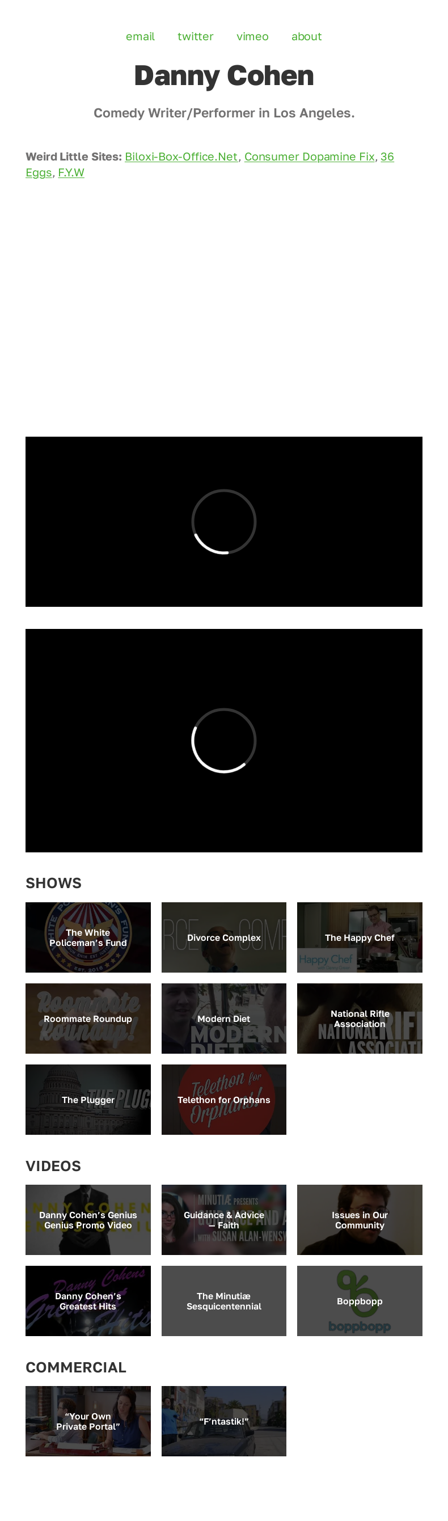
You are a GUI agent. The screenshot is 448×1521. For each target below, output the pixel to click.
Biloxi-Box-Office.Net (181, 156)
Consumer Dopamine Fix (309, 156)
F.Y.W (71, 172)
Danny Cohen (224, 74)
